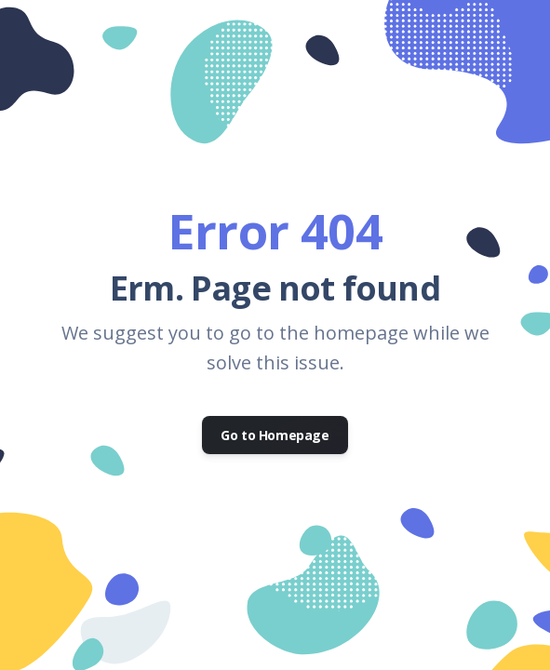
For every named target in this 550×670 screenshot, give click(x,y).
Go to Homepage (275, 435)
